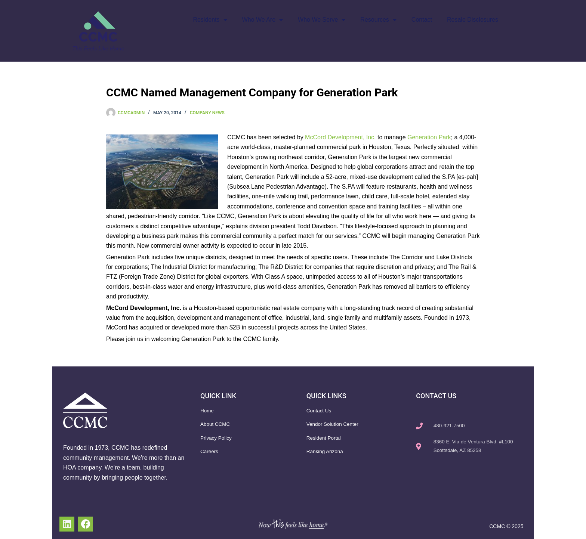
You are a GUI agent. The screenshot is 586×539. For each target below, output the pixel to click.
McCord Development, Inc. (340, 137)
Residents (210, 20)
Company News (207, 112)
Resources (378, 20)
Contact (421, 19)
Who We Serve (321, 20)
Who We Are (262, 20)
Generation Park (429, 137)
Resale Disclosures (472, 19)
